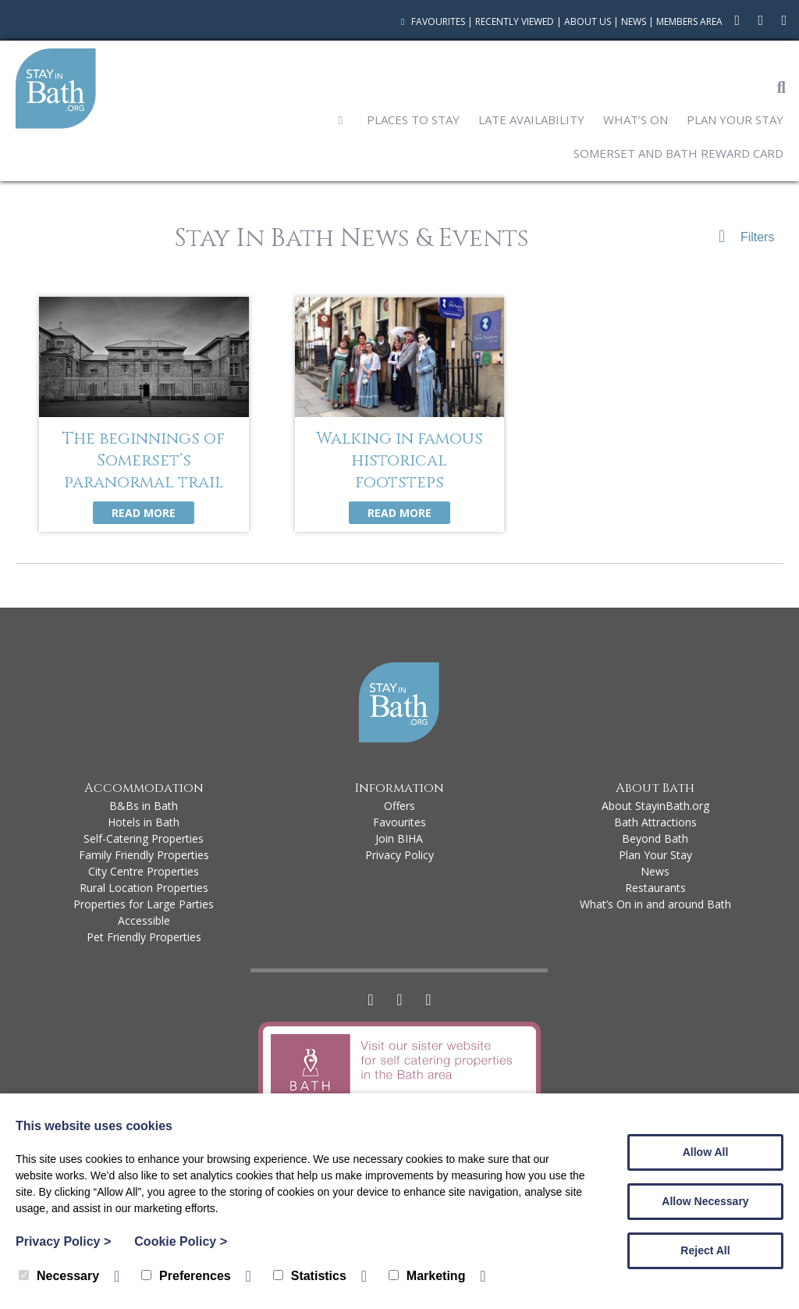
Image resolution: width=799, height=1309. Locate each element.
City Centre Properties (143, 871)
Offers (399, 805)
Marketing (427, 1275)
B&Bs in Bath (143, 805)
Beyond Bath (655, 838)
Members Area (689, 21)
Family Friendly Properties (144, 854)
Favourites (431, 21)
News (633, 21)
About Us (587, 21)
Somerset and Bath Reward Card (678, 153)
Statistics (309, 1275)
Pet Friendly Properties (144, 936)
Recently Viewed (514, 21)
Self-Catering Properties (143, 838)
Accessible (144, 920)
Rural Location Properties (144, 887)
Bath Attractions (655, 822)
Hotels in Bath (143, 822)
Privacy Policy (399, 854)
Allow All (706, 1152)
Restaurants (655, 887)
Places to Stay (413, 119)
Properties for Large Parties (143, 904)
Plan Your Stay (735, 119)
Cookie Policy (180, 1241)
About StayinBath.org (655, 805)
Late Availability (531, 119)
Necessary (59, 1275)
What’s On (635, 119)
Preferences (186, 1275)
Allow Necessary (705, 1201)
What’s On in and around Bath (655, 904)
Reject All (705, 1250)
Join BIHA (399, 838)
